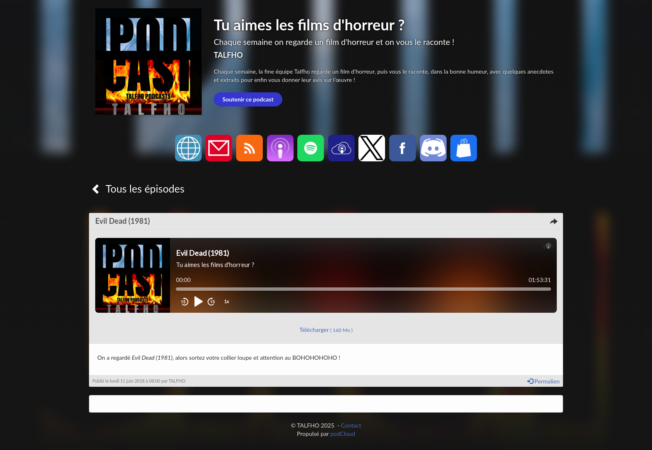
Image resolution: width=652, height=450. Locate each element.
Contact (351, 425)
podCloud (342, 433)
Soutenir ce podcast (248, 99)
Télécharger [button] (326, 329)
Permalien (543, 381)
